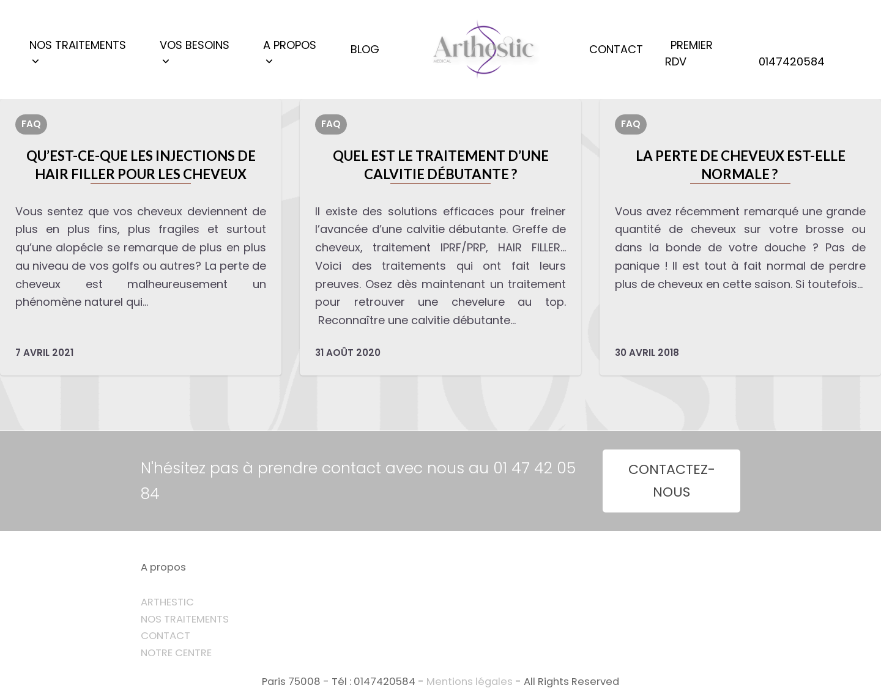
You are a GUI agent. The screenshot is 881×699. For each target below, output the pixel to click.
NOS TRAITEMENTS (185, 619)
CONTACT (165, 636)
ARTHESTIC (167, 602)
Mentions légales (469, 682)
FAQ (31, 123)
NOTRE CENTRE (176, 653)
